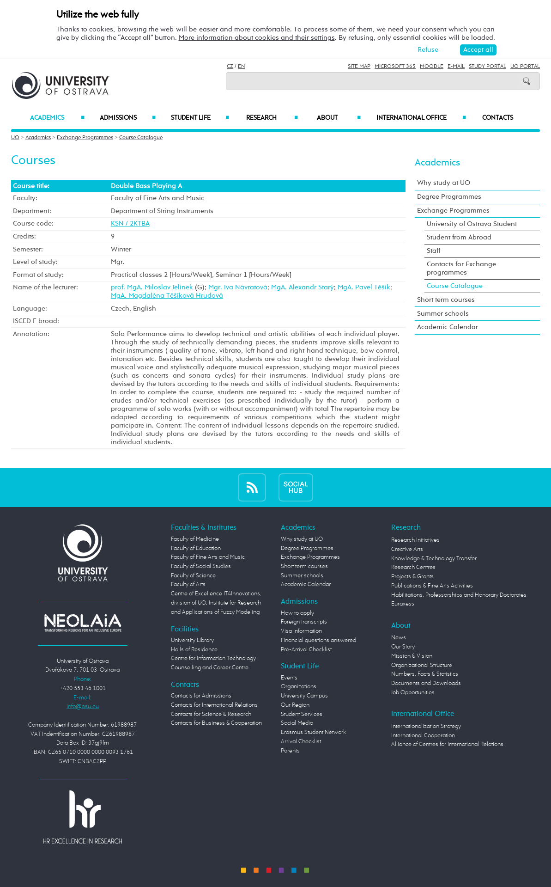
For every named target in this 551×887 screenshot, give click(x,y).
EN (241, 66)
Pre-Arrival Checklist (306, 650)
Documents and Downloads (426, 683)
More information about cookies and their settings (257, 37)
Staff (433, 250)
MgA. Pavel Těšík (364, 287)
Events (289, 678)
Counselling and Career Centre (209, 668)
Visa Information (301, 631)
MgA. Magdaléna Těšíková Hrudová (167, 295)
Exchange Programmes (85, 138)
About (339, 118)
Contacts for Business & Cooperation (216, 723)
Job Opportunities (413, 693)
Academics (57, 118)
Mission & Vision (411, 656)
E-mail (456, 66)
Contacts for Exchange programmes (461, 268)
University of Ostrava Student (472, 223)
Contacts (497, 118)
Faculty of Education (196, 548)
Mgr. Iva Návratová (237, 287)
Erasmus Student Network (313, 732)
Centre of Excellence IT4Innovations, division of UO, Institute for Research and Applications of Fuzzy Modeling (216, 603)
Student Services (301, 714)
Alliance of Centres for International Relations (447, 744)
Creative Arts (407, 549)
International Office (421, 118)
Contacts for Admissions (201, 696)
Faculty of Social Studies (201, 566)
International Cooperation (423, 736)
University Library (192, 640)
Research (271, 118)
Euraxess (402, 604)
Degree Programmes (449, 196)
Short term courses (446, 299)
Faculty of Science (193, 576)
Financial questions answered (318, 640)
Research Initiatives (415, 540)
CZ (230, 66)
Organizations (298, 687)
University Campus (304, 696)
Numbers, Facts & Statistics (424, 674)
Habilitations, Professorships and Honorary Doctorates (459, 595)
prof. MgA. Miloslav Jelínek (152, 287)
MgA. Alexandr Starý (302, 287)
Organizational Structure (421, 665)
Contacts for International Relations (214, 705)
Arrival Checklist (301, 742)
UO (15, 138)
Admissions (128, 118)
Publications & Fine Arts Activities (432, 586)
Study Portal (487, 66)
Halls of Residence (194, 650)
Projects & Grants (412, 577)
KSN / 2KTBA (130, 223)
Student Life (200, 118)
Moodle (431, 66)
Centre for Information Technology (213, 658)
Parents (290, 751)
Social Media (297, 723)
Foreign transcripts (304, 622)
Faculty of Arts (188, 584)
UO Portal (525, 66)
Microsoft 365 (395, 66)
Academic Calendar (447, 327)
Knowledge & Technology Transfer (434, 559)
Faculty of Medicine (195, 539)
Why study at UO (443, 182)
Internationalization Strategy (426, 726)
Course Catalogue (141, 138)
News (398, 638)
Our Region (295, 705)
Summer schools (443, 313)
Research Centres (413, 567)
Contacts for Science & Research (211, 714)
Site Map (359, 66)
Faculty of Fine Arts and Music (208, 557)
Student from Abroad (459, 237)
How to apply (297, 613)
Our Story (403, 647)
